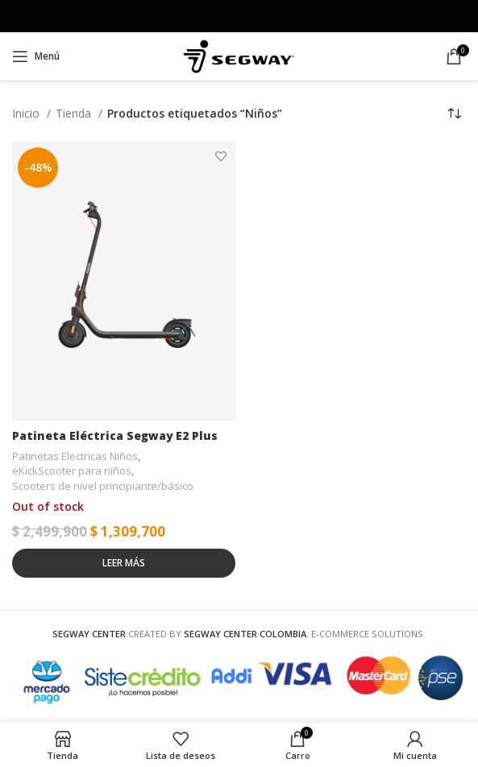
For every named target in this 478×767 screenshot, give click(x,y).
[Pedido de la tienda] (454, 114)
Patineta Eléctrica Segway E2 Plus (115, 435)
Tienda (75, 113)
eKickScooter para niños (71, 471)
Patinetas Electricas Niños (75, 456)
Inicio (27, 113)
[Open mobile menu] (36, 56)
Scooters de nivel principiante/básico (102, 486)
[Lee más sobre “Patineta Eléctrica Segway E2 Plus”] (123, 563)
